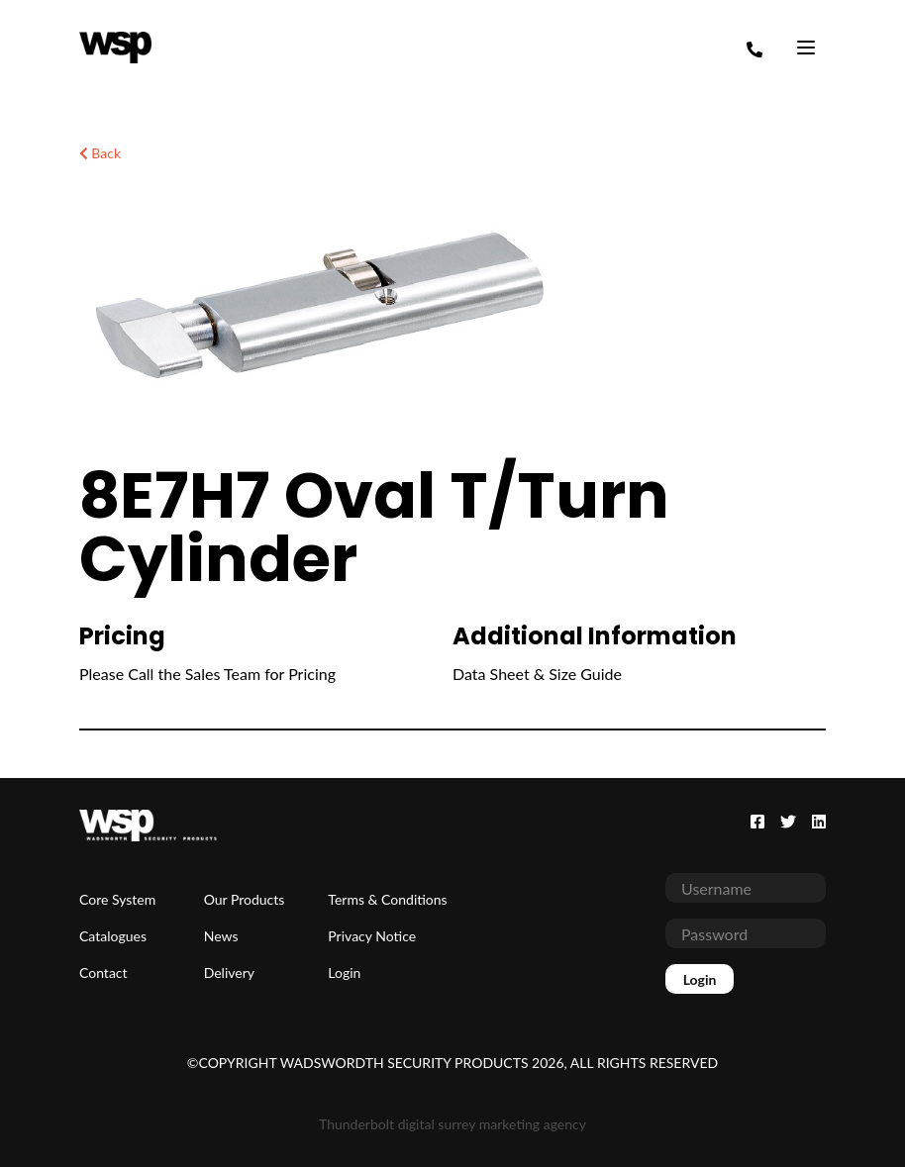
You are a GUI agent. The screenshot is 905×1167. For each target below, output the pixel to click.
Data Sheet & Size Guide (537, 673)
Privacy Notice (372, 935)
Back (100, 153)
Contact (103, 972)
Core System (117, 899)
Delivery (229, 972)
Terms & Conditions (387, 899)
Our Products (244, 899)
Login (344, 972)
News (221, 935)
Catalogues (113, 935)
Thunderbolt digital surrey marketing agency (452, 1124)
